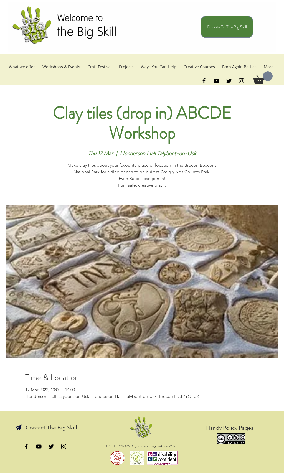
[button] (263, 77)
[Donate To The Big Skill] (227, 27)
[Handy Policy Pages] (229, 427)
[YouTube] (216, 80)
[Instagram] (241, 80)
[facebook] (204, 80)
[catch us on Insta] (63, 446)
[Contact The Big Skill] (51, 427)
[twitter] (228, 80)
